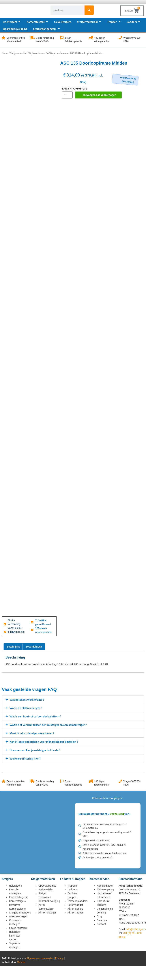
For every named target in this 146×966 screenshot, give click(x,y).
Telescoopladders (77, 901)
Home (5, 53)
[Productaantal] (67, 95)
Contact (101, 924)
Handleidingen (105, 885)
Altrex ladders (75, 908)
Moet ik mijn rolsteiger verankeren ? (32, 733)
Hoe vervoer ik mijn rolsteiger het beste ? (35, 750)
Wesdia (21, 962)
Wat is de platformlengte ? (26, 708)
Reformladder (75, 904)
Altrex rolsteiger (18, 916)
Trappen (72, 885)
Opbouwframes (37, 53)
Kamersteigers (17, 901)
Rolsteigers (15, 885)
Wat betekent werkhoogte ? (27, 699)
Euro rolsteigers (18, 897)
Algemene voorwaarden (40, 958)
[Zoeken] (89, 10)
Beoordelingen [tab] (34, 646)
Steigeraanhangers (20, 912)
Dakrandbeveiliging (49, 901)
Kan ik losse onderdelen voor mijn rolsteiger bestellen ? (44, 741)
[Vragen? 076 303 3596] (120, 37)
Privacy (59, 958)
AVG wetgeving (105, 889)
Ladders (72, 889)
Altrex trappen (76, 912)
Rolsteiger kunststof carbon (14, 935)
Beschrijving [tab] (13, 646)
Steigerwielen (45, 889)
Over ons (102, 920)
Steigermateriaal (18, 53)
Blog (99, 916)
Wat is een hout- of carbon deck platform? (35, 716)
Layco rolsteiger (18, 927)
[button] (73, 699)
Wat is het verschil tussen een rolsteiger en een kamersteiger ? (48, 724)
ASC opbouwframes (57, 53)
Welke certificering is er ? (25, 758)
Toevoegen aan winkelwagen (99, 95)
